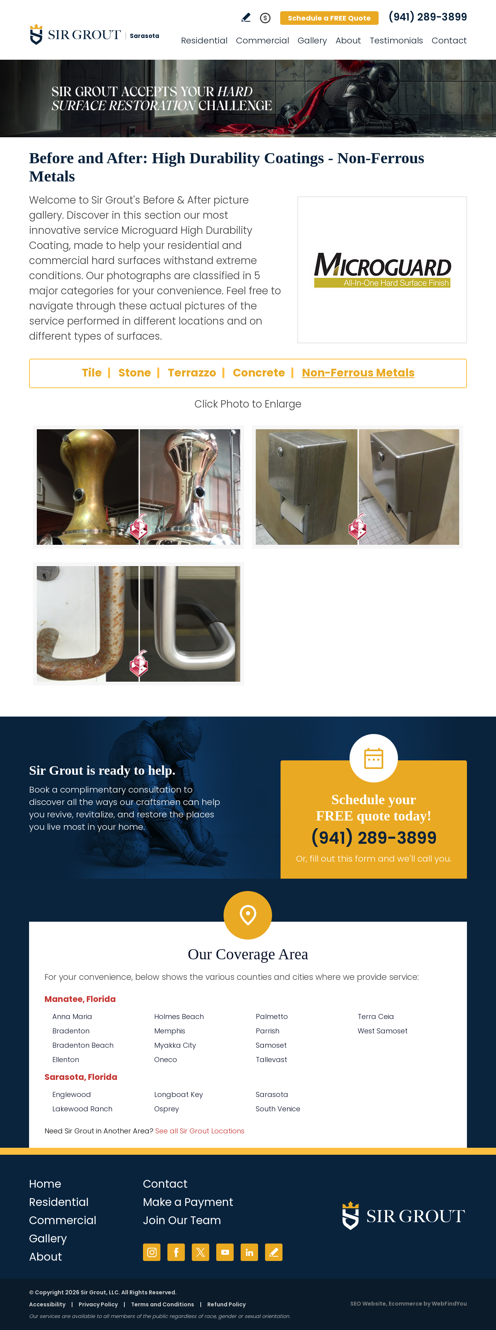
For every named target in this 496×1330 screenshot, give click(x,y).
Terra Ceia (376, 1016)
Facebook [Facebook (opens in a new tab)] (176, 1252)
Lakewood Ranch (82, 1109)
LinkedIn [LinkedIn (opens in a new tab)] (249, 1252)
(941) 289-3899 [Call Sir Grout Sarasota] (427, 17)
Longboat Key (178, 1094)
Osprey (166, 1109)
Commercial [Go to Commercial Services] (262, 41)
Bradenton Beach (83, 1045)
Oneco (165, 1059)
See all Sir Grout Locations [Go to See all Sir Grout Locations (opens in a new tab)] (200, 1131)
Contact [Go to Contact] (449, 41)
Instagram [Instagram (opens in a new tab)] (151, 1252)
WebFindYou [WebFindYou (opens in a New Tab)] (449, 1304)
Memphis (169, 1031)
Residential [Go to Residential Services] (204, 41)
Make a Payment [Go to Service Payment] (188, 1202)
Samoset (271, 1045)
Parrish (267, 1031)
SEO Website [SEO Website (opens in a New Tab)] (368, 1304)
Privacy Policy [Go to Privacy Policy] (98, 1304)
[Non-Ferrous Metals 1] (138, 487)
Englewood (71, 1094)
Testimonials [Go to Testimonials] (396, 41)
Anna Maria (72, 1016)
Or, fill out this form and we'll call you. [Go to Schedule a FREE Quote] (373, 859)
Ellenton (65, 1059)
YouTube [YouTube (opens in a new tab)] (225, 1252)
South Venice (278, 1109)
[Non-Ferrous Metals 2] (357, 487)
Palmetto (272, 1016)
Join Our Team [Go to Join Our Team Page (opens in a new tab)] (182, 1220)
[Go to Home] (99, 34)
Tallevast (271, 1059)
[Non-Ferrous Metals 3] (138, 624)
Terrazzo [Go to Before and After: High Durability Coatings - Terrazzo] (192, 372)
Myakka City (175, 1045)
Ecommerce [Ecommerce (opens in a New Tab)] (405, 1304)
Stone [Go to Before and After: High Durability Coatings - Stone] (135, 372)
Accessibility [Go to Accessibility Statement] (47, 1304)
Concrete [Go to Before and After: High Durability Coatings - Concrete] (259, 372)
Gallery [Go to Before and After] (312, 41)
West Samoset (383, 1031)
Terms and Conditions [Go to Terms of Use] (162, 1304)
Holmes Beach (179, 1016)
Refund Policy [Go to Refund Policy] (226, 1304)
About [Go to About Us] (348, 41)
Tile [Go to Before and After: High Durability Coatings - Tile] (92, 372)
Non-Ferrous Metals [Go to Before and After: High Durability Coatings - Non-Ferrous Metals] (358, 372)
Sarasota (272, 1094)
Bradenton (71, 1031)
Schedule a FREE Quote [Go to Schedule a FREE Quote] (329, 18)
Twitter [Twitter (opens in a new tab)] (200, 1252)
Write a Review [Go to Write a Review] (245, 17)
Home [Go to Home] (45, 1184)
